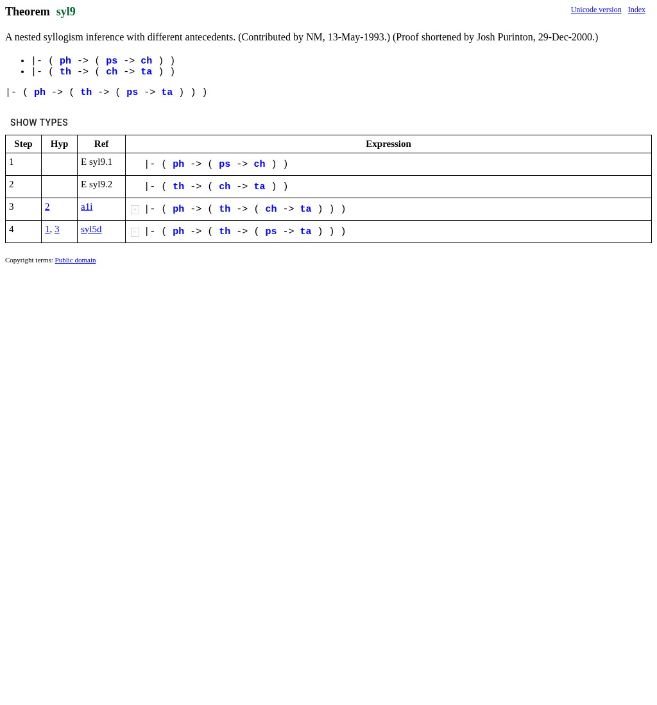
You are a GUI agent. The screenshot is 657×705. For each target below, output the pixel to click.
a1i (86, 206)
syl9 (66, 11)
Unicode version (596, 9)
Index (636, 9)
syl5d (91, 229)
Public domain (75, 260)
